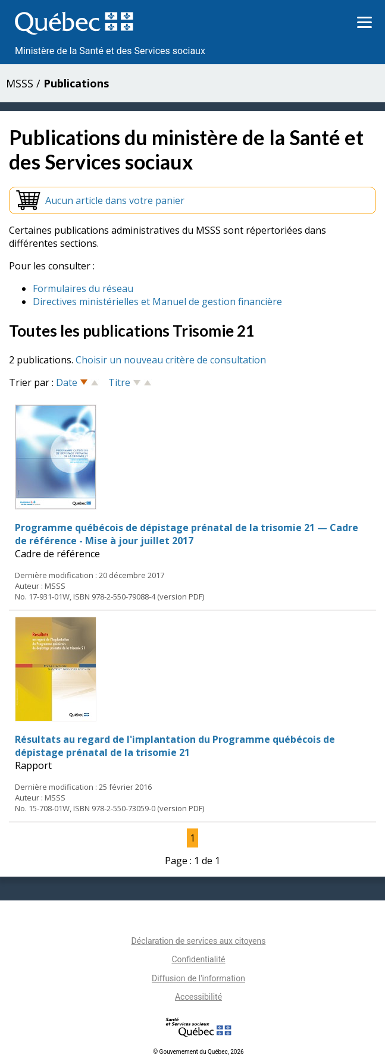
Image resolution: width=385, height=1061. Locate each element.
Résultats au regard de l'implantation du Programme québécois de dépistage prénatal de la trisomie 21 (175, 746)
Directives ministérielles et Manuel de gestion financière (157, 301)
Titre (119, 382)
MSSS (19, 83)
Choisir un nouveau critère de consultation (171, 359)
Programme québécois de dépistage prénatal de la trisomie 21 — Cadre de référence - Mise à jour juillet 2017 (186, 534)
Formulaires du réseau (83, 288)
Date (66, 382)
